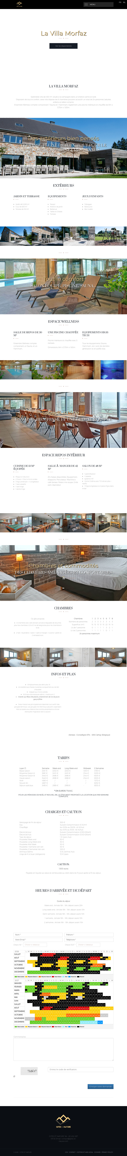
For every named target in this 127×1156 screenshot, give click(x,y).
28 (93, 955)
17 (68, 955)
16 (65, 955)
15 (63, 955)
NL (124, 2)
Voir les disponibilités (63, 46)
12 (56, 955)
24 (84, 955)
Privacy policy (107, 1152)
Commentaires (20, 1037)
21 (77, 955)
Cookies (97, 1152)
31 (101, 955)
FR (120, 2)
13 (59, 955)
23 (82, 955)
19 (72, 955)
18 (70, 955)
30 (98, 955)
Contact (72, 1152)
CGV (66, 1152)
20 (75, 955)
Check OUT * (70, 945)
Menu (92, 5)
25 (86, 955)
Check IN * (18, 945)
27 (91, 955)
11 (54, 954)
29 (96, 955)
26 (89, 955)
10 (52, 955)
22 (79, 955)
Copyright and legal (85, 1152)
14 (61, 955)
